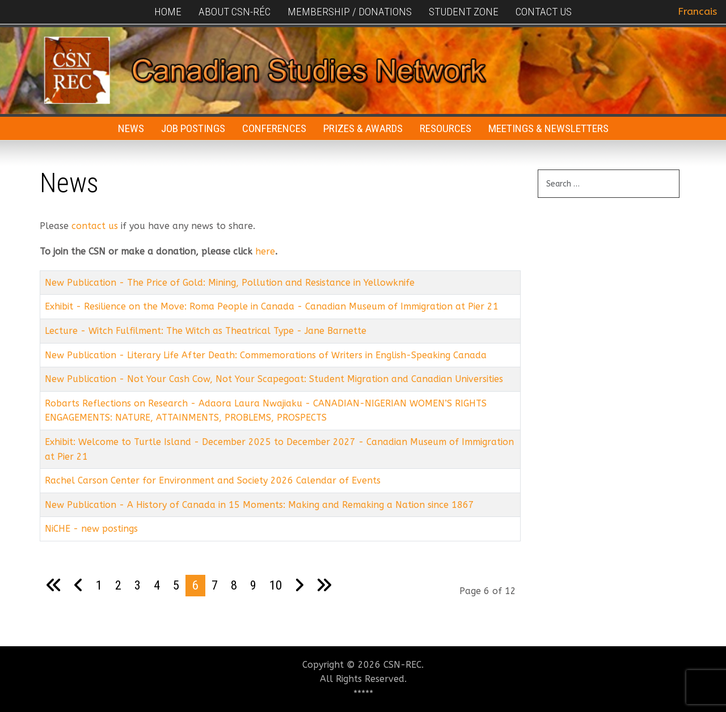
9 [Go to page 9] (253, 585)
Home (168, 11)
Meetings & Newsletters (548, 128)
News (131, 128)
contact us (94, 226)
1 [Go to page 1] (99, 585)
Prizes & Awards (363, 128)
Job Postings (193, 128)
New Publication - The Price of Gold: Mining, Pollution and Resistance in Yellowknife (230, 282)
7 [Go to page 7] (215, 585)
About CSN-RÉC (235, 11)
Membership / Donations (350, 11)
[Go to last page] (324, 585)
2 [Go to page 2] (118, 585)
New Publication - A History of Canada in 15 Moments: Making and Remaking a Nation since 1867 (259, 504)
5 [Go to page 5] (176, 585)
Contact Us (544, 11)
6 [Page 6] (195, 585)
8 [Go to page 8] (234, 585)
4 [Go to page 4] (157, 585)
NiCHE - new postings (91, 528)
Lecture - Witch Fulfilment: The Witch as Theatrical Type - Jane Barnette (205, 330)
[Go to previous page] (78, 585)
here (265, 251)
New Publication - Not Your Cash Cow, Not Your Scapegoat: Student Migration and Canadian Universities (274, 379)
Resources (445, 128)
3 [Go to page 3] (137, 585)
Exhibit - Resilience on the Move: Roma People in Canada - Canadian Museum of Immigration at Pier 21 (272, 306)
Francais (697, 12)
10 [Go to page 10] (275, 585)
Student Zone (464, 11)
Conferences (274, 128)
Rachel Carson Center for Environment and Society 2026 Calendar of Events (213, 480)
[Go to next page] (299, 585)
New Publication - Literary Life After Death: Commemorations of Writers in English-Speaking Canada (266, 355)
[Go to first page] (54, 585)
